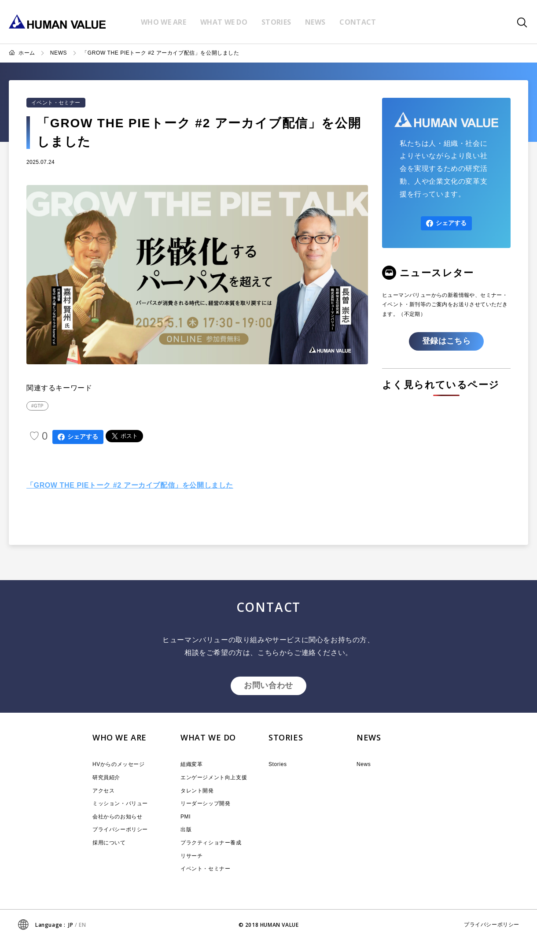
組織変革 (191, 764)
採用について (109, 843)
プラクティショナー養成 (211, 843)
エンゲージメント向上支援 (213, 777)
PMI (185, 817)
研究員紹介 (106, 777)
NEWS (58, 53)
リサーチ (191, 856)
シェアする (78, 436)
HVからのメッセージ (118, 764)
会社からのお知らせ (117, 817)
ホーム (26, 53)
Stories (277, 764)
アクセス (103, 791)
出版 (185, 829)
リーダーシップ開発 (205, 803)
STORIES (285, 737)
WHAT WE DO (208, 737)
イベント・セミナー (56, 103)
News (364, 764)
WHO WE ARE (119, 737)
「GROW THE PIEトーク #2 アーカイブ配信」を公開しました (160, 53)
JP (70, 925)
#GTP (37, 405)
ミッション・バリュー (120, 803)
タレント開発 (197, 791)
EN (82, 925)
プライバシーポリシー (120, 829)
